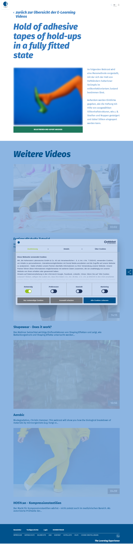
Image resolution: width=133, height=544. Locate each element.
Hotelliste (67, 535)
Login (46, 530)
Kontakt (57, 535)
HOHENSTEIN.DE (58, 530)
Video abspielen (66, 192)
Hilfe (76, 535)
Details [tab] (66, 249)
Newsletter (17, 530)
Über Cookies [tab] (100, 249)
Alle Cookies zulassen (99, 300)
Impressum (17, 535)
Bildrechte (41, 535)
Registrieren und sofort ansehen (48, 130)
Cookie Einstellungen (89, 535)
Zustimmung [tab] (32, 249)
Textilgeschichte (32, 530)
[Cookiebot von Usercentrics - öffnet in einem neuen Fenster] (106, 242)
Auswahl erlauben (66, 300)
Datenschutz (30, 535)
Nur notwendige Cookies (33, 300)
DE (114, 5)
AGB (50, 535)
